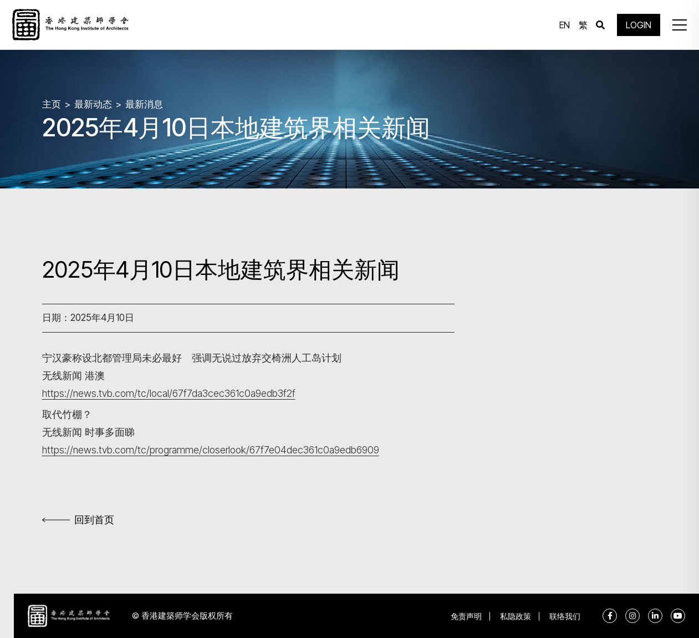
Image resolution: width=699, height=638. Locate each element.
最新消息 (144, 103)
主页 (51, 103)
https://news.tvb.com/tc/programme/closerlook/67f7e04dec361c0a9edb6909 (213, 450)
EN (564, 24)
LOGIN (638, 24)
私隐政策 (514, 616)
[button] (679, 24)
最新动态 (93, 103)
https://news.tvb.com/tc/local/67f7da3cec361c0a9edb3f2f (169, 393)
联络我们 (564, 616)
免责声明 (465, 616)
